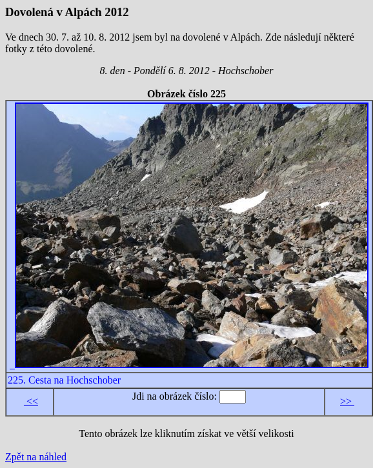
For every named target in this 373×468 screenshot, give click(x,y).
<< (31, 401)
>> (347, 401)
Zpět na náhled (35, 456)
